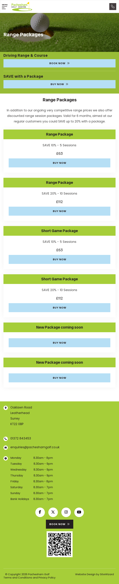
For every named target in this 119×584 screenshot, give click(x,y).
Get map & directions (24, 429)
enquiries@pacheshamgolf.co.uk (34, 447)
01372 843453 (20, 438)
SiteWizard (107, 574)
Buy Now (59, 84)
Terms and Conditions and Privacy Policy (29, 577)
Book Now (59, 63)
